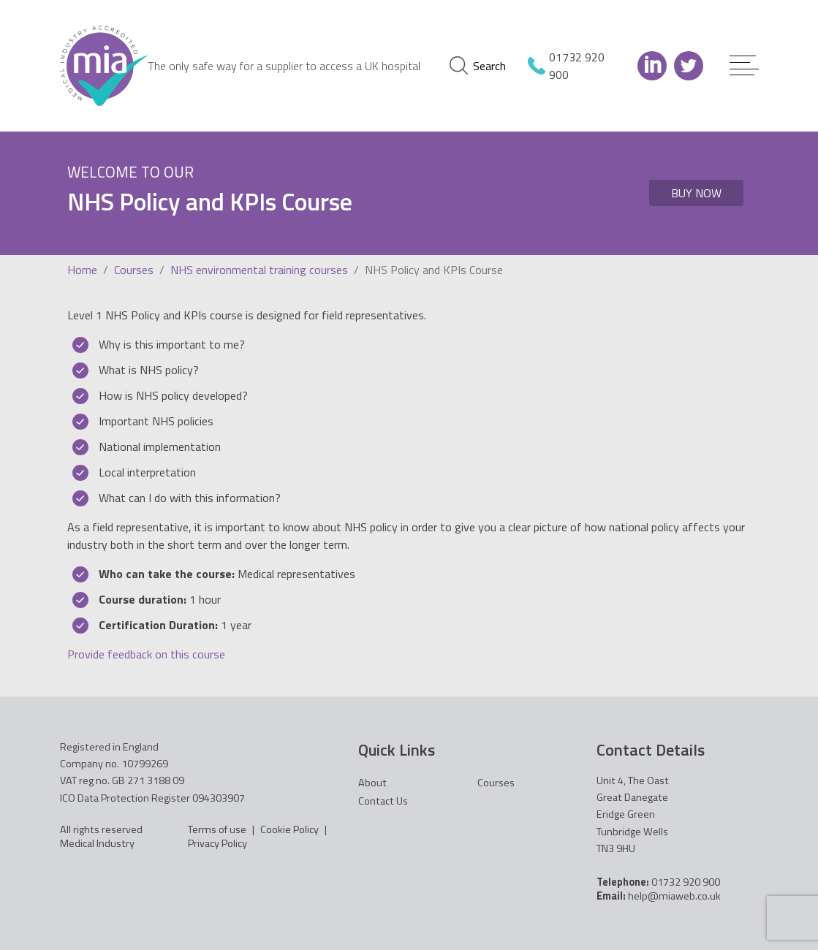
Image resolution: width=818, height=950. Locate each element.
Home (82, 269)
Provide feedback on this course (146, 654)
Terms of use (217, 829)
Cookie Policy (289, 829)
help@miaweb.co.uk (674, 896)
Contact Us (383, 801)
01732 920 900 (577, 65)
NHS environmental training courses (259, 269)
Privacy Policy (217, 843)
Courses (134, 269)
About (372, 783)
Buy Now (696, 193)
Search (478, 65)
